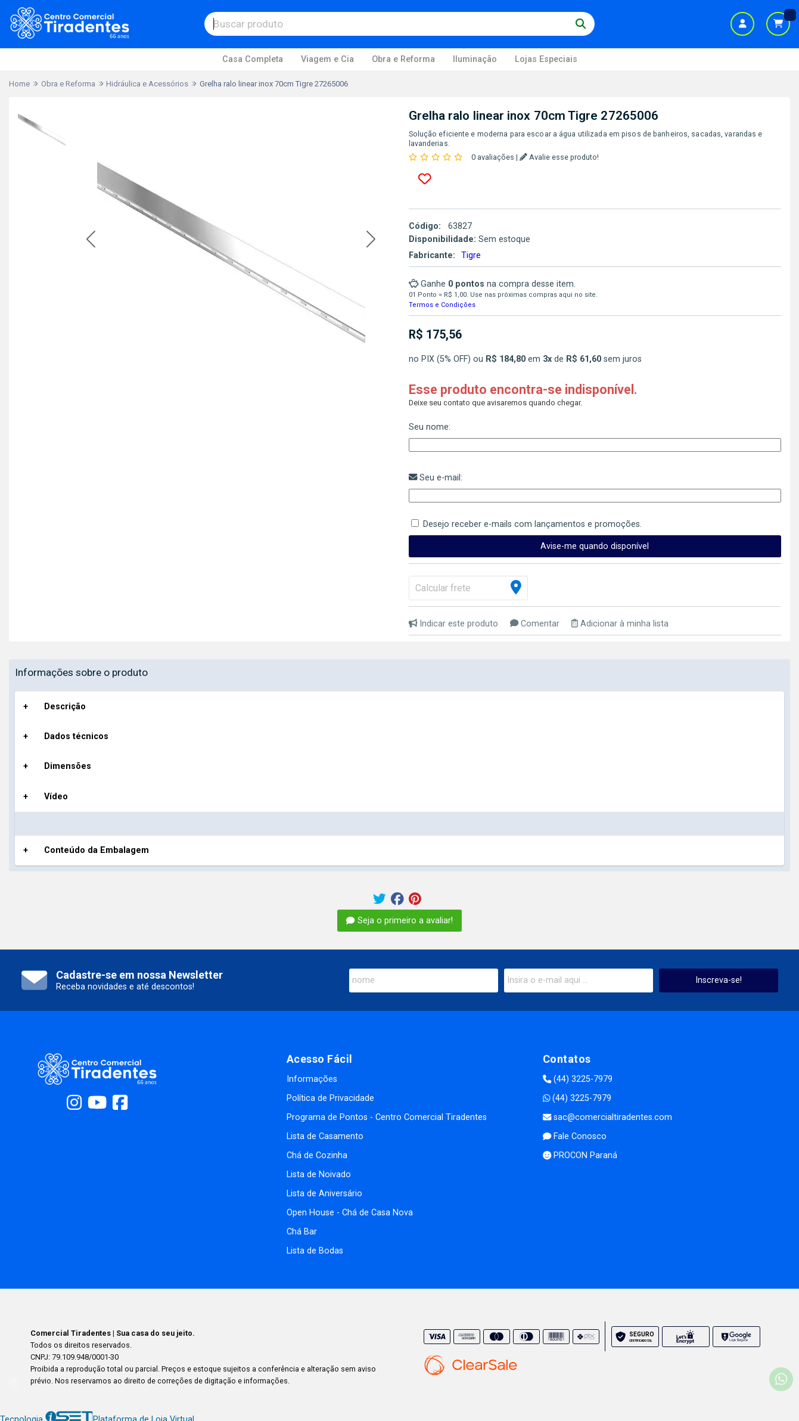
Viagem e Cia (327, 59)
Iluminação (475, 59)
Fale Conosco (575, 1136)
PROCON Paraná (580, 1155)
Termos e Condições (442, 305)
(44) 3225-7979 (578, 1079)
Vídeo (56, 797)
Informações (312, 1079)
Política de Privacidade (330, 1098)
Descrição (65, 707)
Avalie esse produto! (559, 157)
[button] (90, 239)
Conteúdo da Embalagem (96, 850)
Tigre (471, 255)
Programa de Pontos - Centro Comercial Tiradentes (387, 1117)
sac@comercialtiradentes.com (607, 1117)
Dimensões (67, 766)
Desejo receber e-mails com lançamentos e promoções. (532, 524)
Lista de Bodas (315, 1251)
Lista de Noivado (319, 1174)
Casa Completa (252, 59)
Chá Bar (302, 1232)
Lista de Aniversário (324, 1194)
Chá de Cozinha (317, 1155)
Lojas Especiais (546, 59)
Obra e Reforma (403, 59)
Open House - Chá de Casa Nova (350, 1213)
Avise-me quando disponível (594, 546)
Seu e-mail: (435, 478)
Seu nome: (429, 427)
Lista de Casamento (325, 1136)
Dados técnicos (76, 736)
